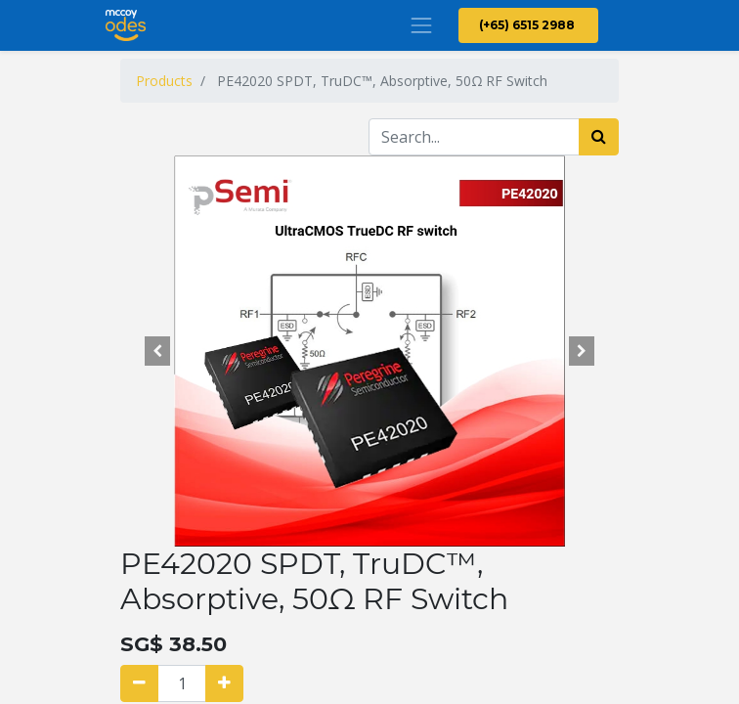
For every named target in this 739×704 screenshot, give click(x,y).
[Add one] (224, 683)
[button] (158, 351)
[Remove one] (139, 683)
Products (164, 80)
